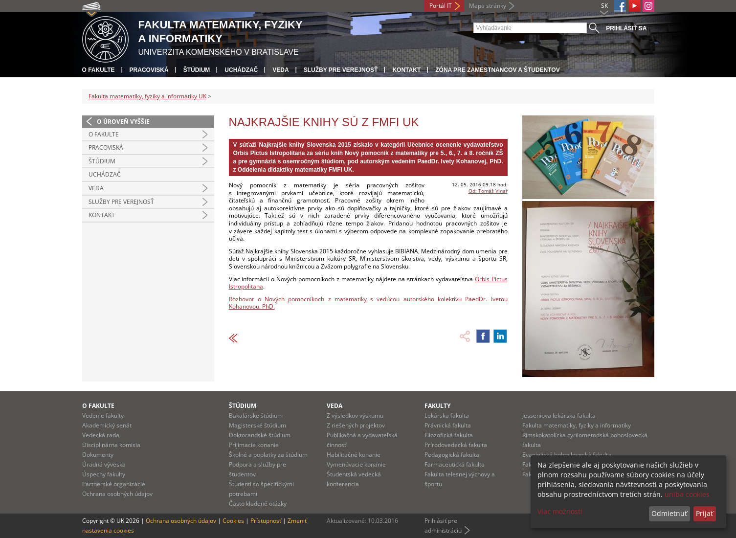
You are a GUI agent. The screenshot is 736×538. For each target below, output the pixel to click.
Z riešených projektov (356, 425)
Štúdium (196, 70)
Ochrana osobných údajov (117, 494)
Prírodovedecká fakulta (455, 445)
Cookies (233, 520)
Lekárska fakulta (446, 415)
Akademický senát (107, 425)
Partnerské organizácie (113, 484)
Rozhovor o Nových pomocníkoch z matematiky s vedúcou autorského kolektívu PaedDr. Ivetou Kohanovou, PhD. (368, 303)
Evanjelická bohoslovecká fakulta (566, 454)
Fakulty (437, 406)
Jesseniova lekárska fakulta (559, 415)
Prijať (704, 513)
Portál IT (440, 5)
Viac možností (559, 511)
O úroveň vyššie (123, 121)
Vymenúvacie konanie (356, 464)
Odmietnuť (669, 513)
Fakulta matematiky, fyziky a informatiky (576, 425)
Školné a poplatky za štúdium (268, 454)
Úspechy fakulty (103, 474)
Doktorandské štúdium (259, 435)
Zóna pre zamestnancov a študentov (497, 70)
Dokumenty (97, 454)
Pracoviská (149, 70)
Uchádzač (241, 70)
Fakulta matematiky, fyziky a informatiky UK (147, 96)
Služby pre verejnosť (341, 70)
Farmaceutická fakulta (454, 464)
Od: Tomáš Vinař (488, 190)
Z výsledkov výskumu (355, 415)
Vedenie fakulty (103, 415)
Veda (280, 70)
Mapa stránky (487, 5)
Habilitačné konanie (353, 454)
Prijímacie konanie (254, 445)
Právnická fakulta (447, 425)
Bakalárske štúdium (256, 415)
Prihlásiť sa (626, 28)
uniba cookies (687, 494)
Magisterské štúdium (257, 425)
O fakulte (98, 70)
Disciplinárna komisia (111, 445)
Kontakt (406, 70)
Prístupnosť (265, 520)
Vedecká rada (100, 435)
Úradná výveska (104, 464)
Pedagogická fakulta (451, 454)
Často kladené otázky (258, 503)
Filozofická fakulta (448, 435)
